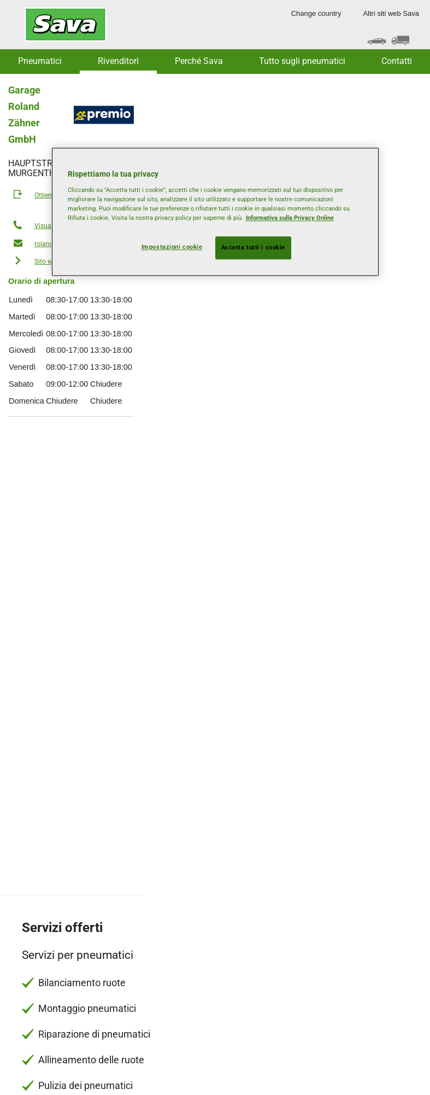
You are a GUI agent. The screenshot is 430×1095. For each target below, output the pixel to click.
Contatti (396, 61)
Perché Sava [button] (199, 61)
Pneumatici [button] (40, 61)
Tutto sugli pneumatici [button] (302, 61)
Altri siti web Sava (391, 13)
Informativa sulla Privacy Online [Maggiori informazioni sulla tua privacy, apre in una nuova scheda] (290, 218)
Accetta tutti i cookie (253, 247)
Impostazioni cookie (172, 247)
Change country (316, 13)
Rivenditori (118, 61)
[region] (215, 212)
